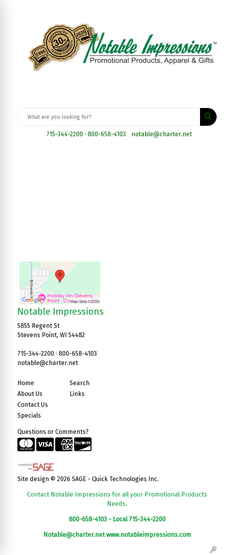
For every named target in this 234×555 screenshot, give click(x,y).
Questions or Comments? (52, 431)
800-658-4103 (107, 134)
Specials (29, 415)
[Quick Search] (108, 117)
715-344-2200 (64, 134)
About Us (29, 393)
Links (77, 393)
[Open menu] (218, 156)
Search (80, 383)
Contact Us (32, 404)
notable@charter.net (161, 134)
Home (25, 383)
